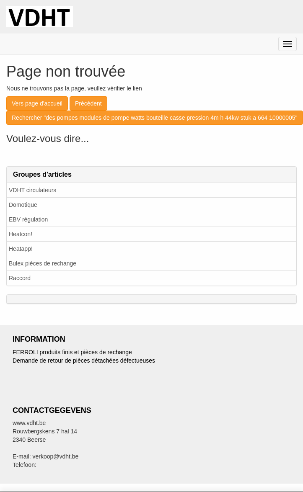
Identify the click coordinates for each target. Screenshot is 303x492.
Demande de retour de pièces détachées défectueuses (84, 360)
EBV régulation (28, 219)
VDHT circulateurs (32, 190)
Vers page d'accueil (37, 103)
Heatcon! (20, 234)
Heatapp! (21, 248)
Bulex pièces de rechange (42, 263)
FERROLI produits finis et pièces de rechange (72, 352)
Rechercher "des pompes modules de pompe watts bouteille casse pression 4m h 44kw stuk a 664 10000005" (155, 117)
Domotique (23, 204)
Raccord (20, 278)
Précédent (88, 103)
